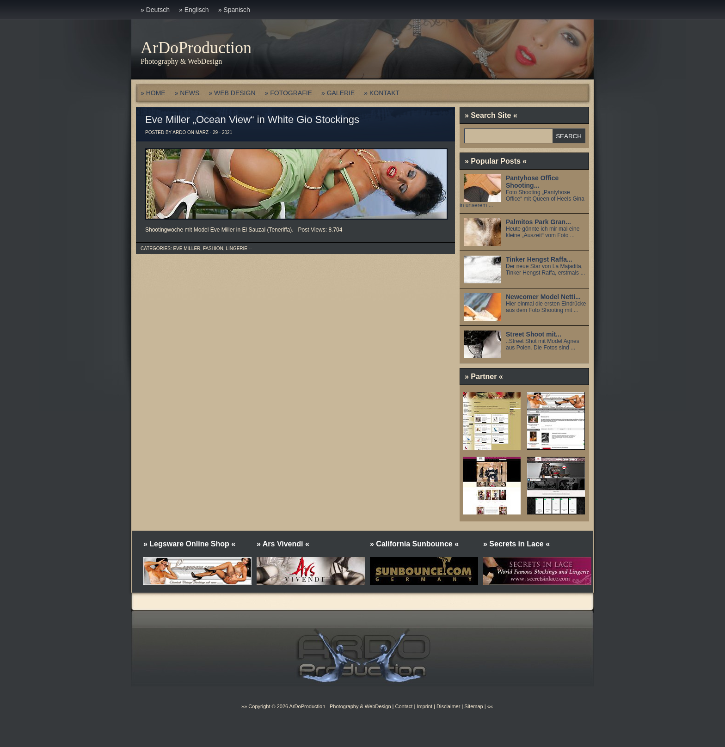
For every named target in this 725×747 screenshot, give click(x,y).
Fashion (213, 248)
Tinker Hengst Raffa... (539, 259)
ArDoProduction (196, 47)
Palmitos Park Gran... (538, 222)
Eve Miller (186, 248)
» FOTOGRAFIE (288, 93)
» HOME (153, 93)
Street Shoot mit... (533, 334)
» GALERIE (338, 93)
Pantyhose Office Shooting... (532, 181)
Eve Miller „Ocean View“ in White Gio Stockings (252, 119)
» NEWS (187, 93)
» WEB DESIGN (232, 93)
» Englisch (194, 9)
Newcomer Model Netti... (543, 296)
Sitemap (473, 706)
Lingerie (236, 248)
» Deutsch (155, 9)
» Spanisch (234, 9)
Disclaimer (448, 706)
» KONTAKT (381, 93)
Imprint (424, 706)
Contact (403, 706)
